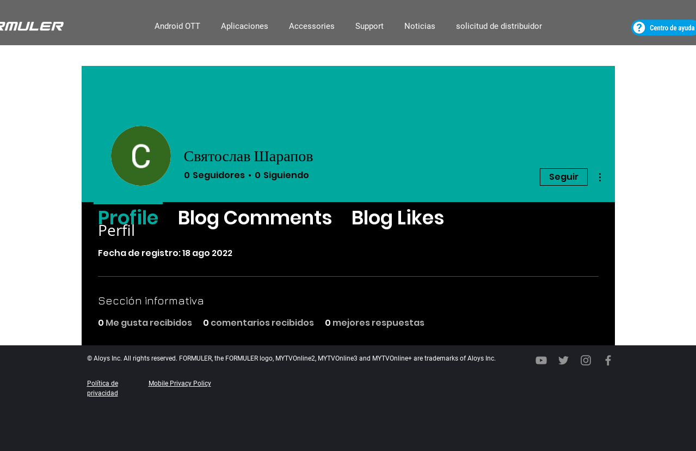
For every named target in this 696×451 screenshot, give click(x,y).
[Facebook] (608, 360)
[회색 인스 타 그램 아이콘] (586, 360)
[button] (177, 26)
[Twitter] (563, 360)
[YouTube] (541, 360)
